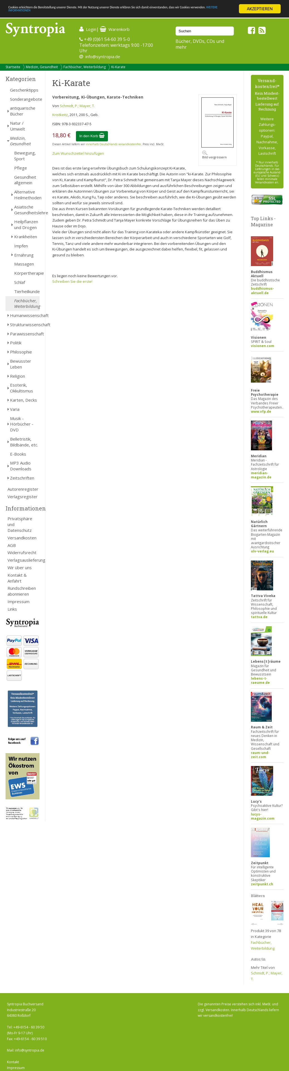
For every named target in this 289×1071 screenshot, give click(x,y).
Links (12, 609)
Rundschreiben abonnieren (22, 591)
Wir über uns (20, 567)
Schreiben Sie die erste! (72, 281)
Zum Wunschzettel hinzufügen (78, 153)
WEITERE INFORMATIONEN (120, 14)
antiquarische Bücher (22, 111)
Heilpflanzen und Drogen (26, 224)
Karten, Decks (23, 400)
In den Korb (92, 136)
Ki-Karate (118, 67)
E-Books (18, 454)
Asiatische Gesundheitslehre (26, 209)
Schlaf (19, 282)
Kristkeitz (60, 114)
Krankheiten (25, 236)
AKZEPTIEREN (260, 9)
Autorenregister (23, 489)
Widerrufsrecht (22, 552)
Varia (14, 409)
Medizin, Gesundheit (42, 67)
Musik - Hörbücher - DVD (21, 424)
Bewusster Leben (20, 364)
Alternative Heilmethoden (26, 194)
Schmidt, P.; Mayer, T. (77, 105)
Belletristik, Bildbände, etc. (24, 442)
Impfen (21, 246)
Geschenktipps (24, 90)
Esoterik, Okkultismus (21, 388)
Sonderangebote (24, 99)
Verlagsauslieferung (23, 560)
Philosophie (21, 352)
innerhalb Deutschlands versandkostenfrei (113, 144)
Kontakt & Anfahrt (17, 578)
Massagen (24, 264)
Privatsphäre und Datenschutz (20, 524)
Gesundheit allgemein (25, 180)
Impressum (18, 601)
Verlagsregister (23, 496)
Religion (17, 376)
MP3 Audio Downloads (20, 465)
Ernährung (24, 255)
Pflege (20, 168)
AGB (12, 545)
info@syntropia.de (102, 56)
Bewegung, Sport (25, 155)
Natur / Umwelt (17, 126)
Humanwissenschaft (24, 315)
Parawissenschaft (24, 333)
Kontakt (13, 1062)
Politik (15, 342)
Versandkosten (22, 538)
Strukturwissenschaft (24, 324)
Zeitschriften (22, 478)
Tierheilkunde (26, 291)
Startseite (13, 67)
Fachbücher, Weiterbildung (84, 67)
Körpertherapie (26, 273)
